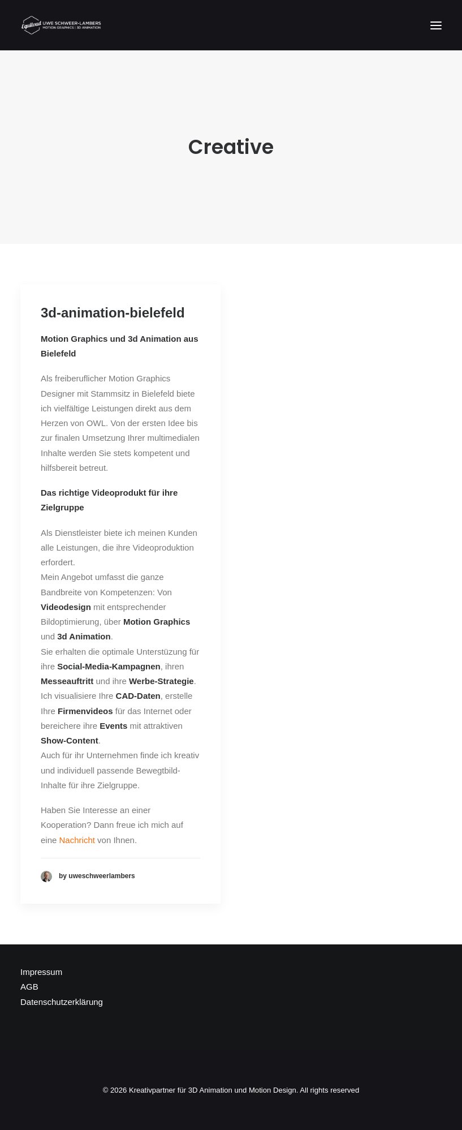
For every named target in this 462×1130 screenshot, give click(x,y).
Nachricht (77, 840)
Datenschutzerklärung (61, 1002)
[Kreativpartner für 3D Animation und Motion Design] (61, 25)
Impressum (41, 972)
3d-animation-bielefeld (113, 312)
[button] (436, 25)
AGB (29, 986)
